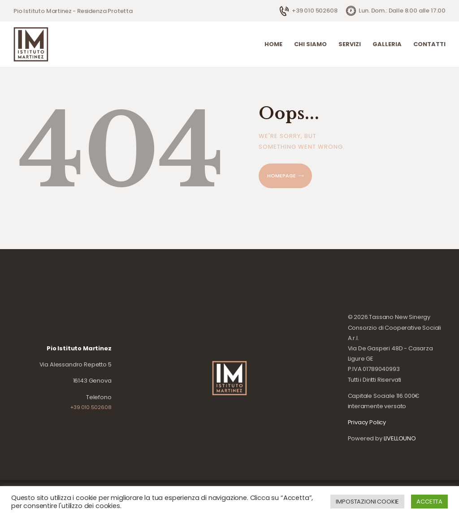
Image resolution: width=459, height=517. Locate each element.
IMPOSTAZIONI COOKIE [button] (367, 501)
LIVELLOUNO (400, 438)
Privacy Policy (367, 422)
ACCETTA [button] (429, 501)
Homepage (281, 175)
